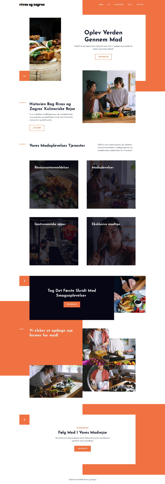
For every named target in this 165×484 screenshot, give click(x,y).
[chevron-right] (24, 281)
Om (113, 4)
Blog (132, 4)
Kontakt (140, 4)
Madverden (122, 4)
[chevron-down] (24, 76)
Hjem (107, 4)
